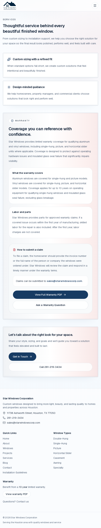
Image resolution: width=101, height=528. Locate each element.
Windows (8, 448)
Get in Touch (22, 356)
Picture (57, 448)
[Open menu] (95, 5)
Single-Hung (60, 443)
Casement (59, 458)
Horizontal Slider (62, 453)
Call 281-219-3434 (50, 367)
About (6, 443)
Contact (7, 467)
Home (6, 438)
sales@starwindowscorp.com (64, 281)
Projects (7, 453)
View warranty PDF (17, 494)
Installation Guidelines (15, 472)
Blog (5, 462)
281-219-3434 (13, 417)
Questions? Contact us (16, 501)
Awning (57, 462)
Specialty (58, 467)
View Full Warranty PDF (50, 294)
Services (8, 458)
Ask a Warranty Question (50, 305)
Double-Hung (60, 438)
